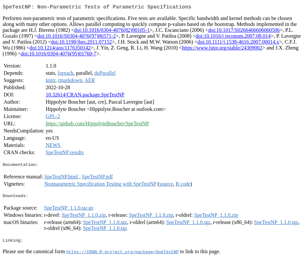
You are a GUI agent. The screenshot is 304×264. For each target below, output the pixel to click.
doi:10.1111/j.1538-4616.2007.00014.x (238, 43)
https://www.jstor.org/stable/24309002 (222, 49)
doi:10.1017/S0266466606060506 (243, 31)
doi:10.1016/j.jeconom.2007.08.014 (233, 37)
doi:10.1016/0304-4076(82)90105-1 (112, 31)
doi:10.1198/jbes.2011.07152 (81, 43)
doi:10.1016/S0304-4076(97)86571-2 (76, 37)
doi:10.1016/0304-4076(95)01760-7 (59, 55)
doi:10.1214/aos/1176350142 (60, 49)
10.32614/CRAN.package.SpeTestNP (85, 96)
